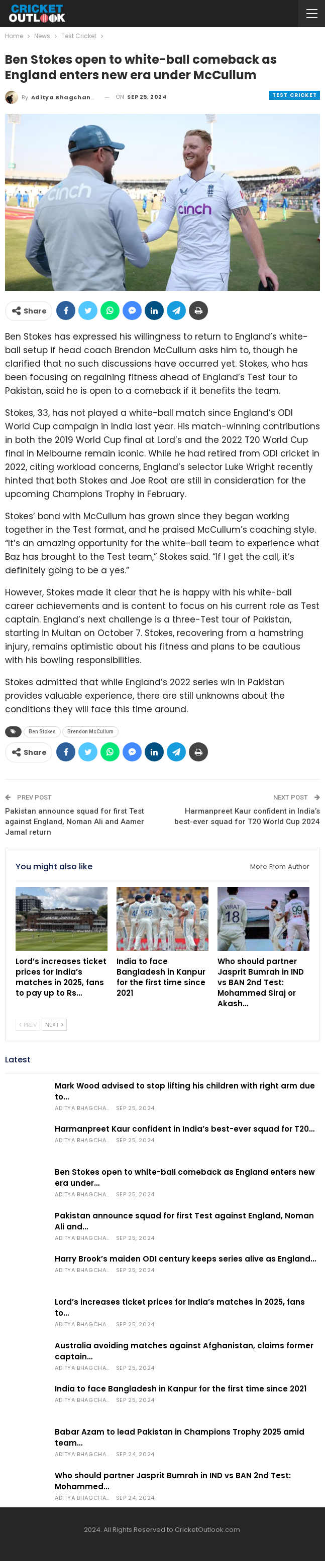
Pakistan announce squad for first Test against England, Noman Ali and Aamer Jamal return (74, 822)
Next (54, 1025)
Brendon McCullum (90, 731)
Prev (28, 1025)
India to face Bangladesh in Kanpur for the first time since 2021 (180, 1388)
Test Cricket (294, 95)
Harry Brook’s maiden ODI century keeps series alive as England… (185, 1259)
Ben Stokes (42, 731)
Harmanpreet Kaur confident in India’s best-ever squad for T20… (184, 1129)
